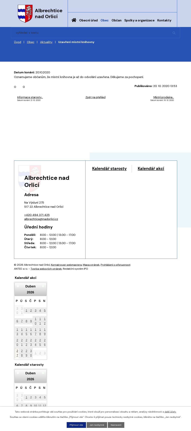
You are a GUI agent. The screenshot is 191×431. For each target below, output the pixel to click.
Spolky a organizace (139, 20)
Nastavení (116, 424)
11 (40, 321)
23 (31, 342)
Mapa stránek (91, 265)
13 (17, 332)
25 (40, 342)
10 (35, 321)
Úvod (73, 22)
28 (22, 353)
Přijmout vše (76, 424)
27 (17, 353)
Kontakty (164, 20)
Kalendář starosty (110, 168)
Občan (117, 20)
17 (35, 332)
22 (26, 342)
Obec (105, 20)
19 (45, 332)
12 (45, 321)
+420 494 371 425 (37, 215)
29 (26, 353)
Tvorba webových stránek (46, 268)
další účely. (170, 411)
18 (40, 332)
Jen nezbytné (97, 424)
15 (26, 332)
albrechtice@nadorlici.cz (41, 219)
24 (35, 342)
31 (22, 310)
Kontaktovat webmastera (66, 265)
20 (17, 342)
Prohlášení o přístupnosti (115, 265)
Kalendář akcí (106, 175)
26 (45, 342)
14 (22, 332)
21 (22, 342)
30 (17, 310)
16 (31, 332)
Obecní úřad (88, 20)
